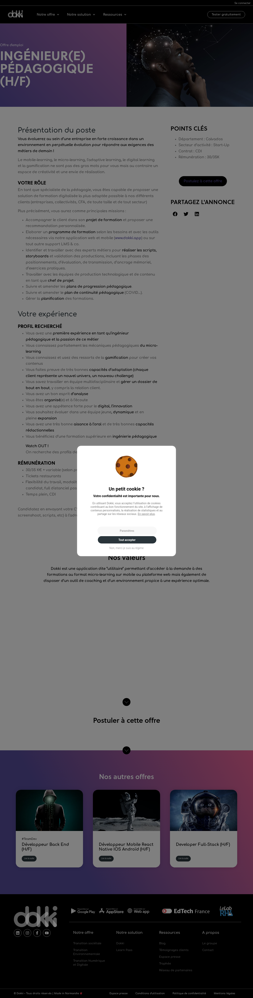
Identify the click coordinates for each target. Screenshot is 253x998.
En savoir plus (146, 514)
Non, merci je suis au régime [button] (127, 548)
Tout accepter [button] (126, 539)
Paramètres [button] (127, 530)
